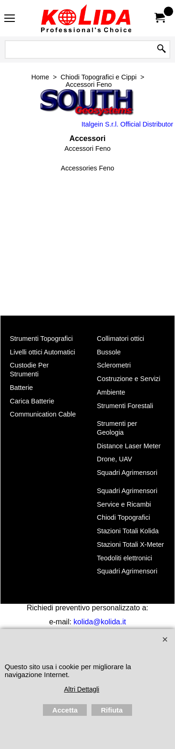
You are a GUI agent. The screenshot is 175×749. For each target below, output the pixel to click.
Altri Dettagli (81, 689)
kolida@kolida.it (100, 622)
